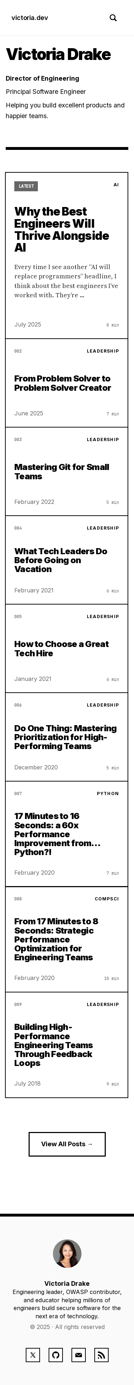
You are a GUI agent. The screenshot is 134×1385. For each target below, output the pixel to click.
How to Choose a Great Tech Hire (61, 648)
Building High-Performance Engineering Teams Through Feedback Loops (53, 1044)
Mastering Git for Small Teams (61, 471)
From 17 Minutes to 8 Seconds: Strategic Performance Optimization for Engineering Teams (56, 939)
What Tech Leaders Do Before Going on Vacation (61, 559)
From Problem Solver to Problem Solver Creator (62, 383)
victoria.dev (29, 17)
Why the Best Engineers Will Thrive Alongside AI (61, 230)
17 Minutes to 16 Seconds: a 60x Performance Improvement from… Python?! (57, 834)
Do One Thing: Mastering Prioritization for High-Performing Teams (65, 736)
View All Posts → (67, 1144)
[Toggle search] (113, 17)
